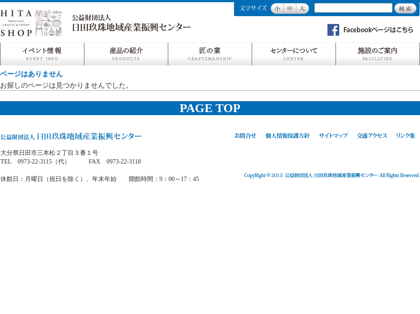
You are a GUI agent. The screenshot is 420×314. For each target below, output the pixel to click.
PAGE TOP (209, 108)
